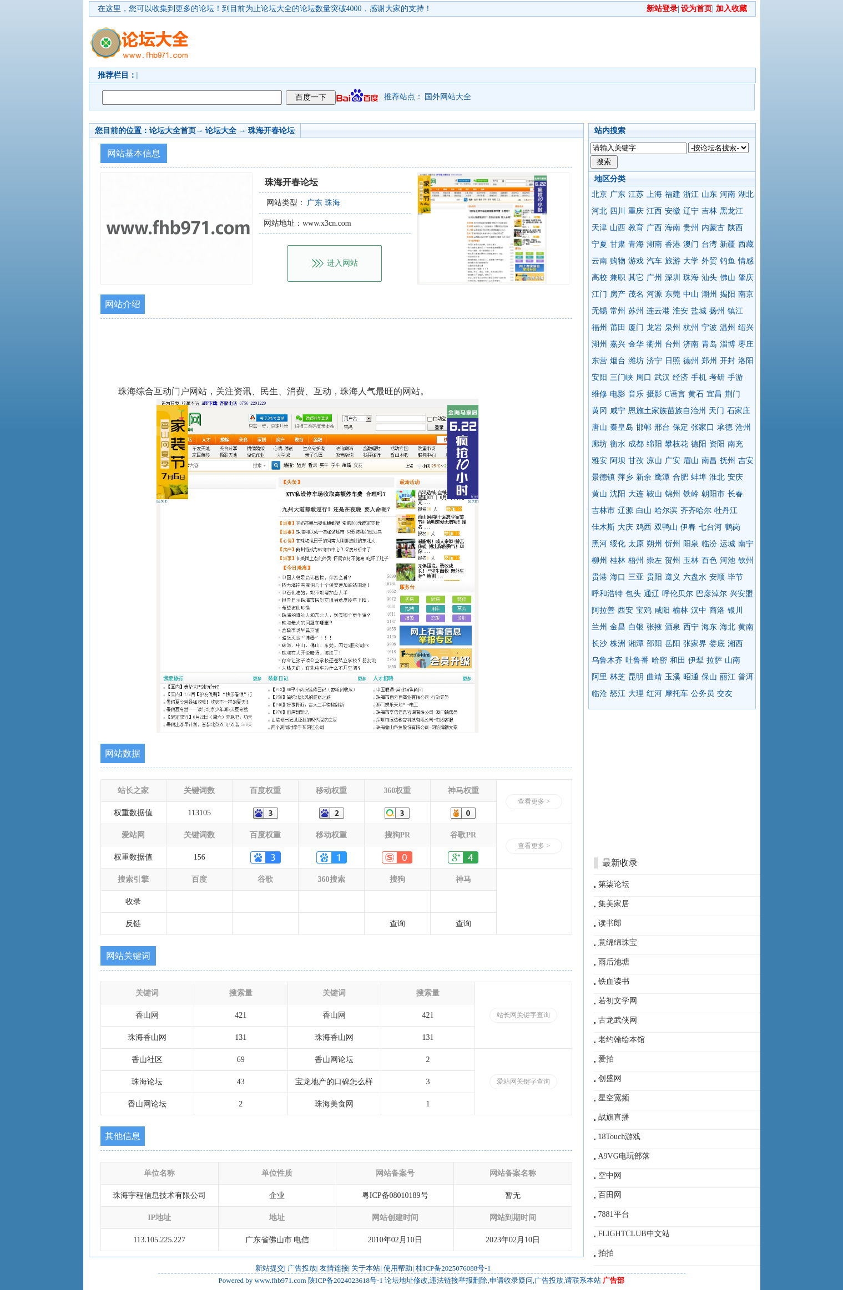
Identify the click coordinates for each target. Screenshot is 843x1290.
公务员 (702, 693)
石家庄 (738, 411)
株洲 (617, 643)
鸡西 (644, 527)
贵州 (691, 228)
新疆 (727, 244)
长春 (735, 494)
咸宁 (617, 411)
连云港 (658, 311)
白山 (644, 510)
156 (199, 857)
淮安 (680, 311)
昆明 (636, 677)
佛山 (727, 277)
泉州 (672, 327)
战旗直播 (613, 1117)
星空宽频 (613, 1098)
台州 (672, 344)
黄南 (746, 627)
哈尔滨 (666, 510)
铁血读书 (613, 981)
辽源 (625, 510)
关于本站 (365, 1268)
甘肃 (617, 244)
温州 (727, 327)
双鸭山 (666, 527)
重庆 (636, 211)
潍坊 (636, 361)
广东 (617, 194)
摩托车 (676, 693)
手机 (698, 377)
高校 (599, 277)
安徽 (672, 211)
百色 (709, 560)
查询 (397, 924)
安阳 (599, 377)
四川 (617, 211)
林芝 (617, 677)
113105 (199, 813)
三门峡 (621, 377)
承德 (725, 427)
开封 (727, 361)
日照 (672, 361)
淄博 (727, 344)
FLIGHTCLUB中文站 (634, 1234)
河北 (599, 211)
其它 (636, 277)
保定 (680, 427)
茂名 (636, 294)
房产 (617, 294)
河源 (654, 294)
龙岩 (654, 327)
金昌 (617, 627)
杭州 (691, 327)
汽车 (654, 261)
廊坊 (599, 444)
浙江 (691, 194)
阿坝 (617, 460)
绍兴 (746, 327)
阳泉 (691, 544)
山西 (617, 228)
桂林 (617, 560)
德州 (691, 361)
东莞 (672, 294)
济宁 (654, 361)
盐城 (698, 311)
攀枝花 (676, 444)
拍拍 (606, 1253)
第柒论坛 (613, 884)
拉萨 (714, 660)
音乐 (636, 394)
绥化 (617, 544)
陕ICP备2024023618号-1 (345, 1280)
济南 (691, 344)
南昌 (709, 460)
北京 (599, 194)
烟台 (617, 361)
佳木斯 (603, 527)
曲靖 (654, 677)
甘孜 (636, 460)
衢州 (654, 344)
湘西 (735, 643)
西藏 (746, 244)
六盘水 (694, 577)
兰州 (599, 627)
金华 (636, 344)
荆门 (732, 394)
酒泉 (672, 627)
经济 (680, 377)
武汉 (662, 377)
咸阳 (662, 610)
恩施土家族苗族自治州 (667, 411)
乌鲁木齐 (607, 660)
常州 (617, 311)
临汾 (709, 544)
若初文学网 (617, 1001)
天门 (716, 411)
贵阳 (654, 577)
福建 (672, 194)
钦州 (746, 560)
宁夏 (599, 244)
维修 (599, 394)
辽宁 (691, 211)
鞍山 (654, 494)
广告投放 (301, 1268)
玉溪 (672, 677)
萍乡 (625, 477)
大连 (636, 494)
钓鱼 (727, 261)
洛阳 (746, 361)
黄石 (696, 394)
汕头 (709, 277)
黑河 (599, 544)
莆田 (617, 327)
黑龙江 (731, 211)
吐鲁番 (637, 660)
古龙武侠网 (617, 1020)
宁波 (709, 327)
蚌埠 (698, 477)
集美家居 (613, 904)
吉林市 (603, 510)
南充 (735, 444)
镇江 (735, 311)
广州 (654, 277)
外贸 (709, 261)
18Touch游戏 (619, 1136)
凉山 (654, 460)
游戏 (636, 261)
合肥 (680, 477)
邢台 (662, 427)
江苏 (636, 194)
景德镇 (603, 477)
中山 (691, 294)
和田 (677, 660)
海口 (617, 577)
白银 (636, 627)
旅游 (672, 261)
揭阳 (727, 294)
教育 (636, 228)
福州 (599, 327)
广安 (672, 460)
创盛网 (610, 1078)
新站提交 (269, 1268)
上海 (654, 194)
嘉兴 (617, 344)
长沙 (599, 643)
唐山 (599, 427)
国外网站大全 (448, 97)
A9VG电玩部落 (624, 1156)
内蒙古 (713, 228)
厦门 (636, 327)
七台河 (710, 527)
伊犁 (696, 660)
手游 (735, 377)
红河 (654, 693)
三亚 (636, 577)
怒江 (617, 693)
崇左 (654, 560)
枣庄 (746, 344)
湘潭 (636, 643)
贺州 (672, 560)
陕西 (735, 228)
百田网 (610, 1195)
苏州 (636, 311)
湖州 (599, 344)
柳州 (599, 560)
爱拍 (606, 1059)
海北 (727, 627)
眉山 (691, 460)
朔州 (654, 544)
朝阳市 (713, 494)
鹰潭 (662, 477)
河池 (727, 560)
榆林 (680, 610)
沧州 (743, 427)
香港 (672, 244)
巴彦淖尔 (711, 594)
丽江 (727, 677)
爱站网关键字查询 (523, 1081)
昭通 (691, 677)
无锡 (599, 311)
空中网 (610, 1175)
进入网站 (342, 263)
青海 (636, 244)
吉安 (746, 460)
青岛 (709, 344)
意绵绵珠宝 (617, 942)
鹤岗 (732, 527)
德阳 (698, 444)
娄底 (717, 643)
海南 (672, 228)
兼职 (617, 277)
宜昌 (714, 394)
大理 (636, 693)
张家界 (694, 643)
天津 (599, 228)
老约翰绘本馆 (621, 1039)
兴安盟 (741, 594)
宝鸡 (644, 610)
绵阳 (654, 444)
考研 (717, 377)
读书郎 (610, 923)
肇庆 (746, 277)
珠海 (691, 277)
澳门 (691, 244)
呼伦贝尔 (677, 594)
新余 (644, 477)
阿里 (599, 677)
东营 (599, 361)
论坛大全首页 (172, 130)
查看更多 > (534, 801)
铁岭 (691, 494)
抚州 (727, 460)
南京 (746, 294)
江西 (654, 211)
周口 (644, 377)
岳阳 (672, 643)
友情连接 (334, 1268)
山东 (709, 194)
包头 (633, 594)
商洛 (717, 610)
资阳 (717, 444)
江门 (599, 294)
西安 (625, 610)
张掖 (654, 627)
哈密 (659, 660)
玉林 (691, 560)
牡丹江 (726, 510)
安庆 (735, 477)
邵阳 (654, 643)
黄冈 (599, 411)
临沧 (599, 693)
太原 (636, 544)
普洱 (746, 677)
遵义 (672, 577)
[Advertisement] (485, 42)
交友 (725, 693)
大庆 (625, 527)
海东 (709, 627)
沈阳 (617, 494)
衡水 (617, 444)
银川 (735, 610)
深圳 (672, 277)
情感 (746, 261)
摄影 (654, 394)
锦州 (672, 494)
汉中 (698, 610)
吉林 (709, 211)
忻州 (672, 544)
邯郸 (644, 427)
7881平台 (613, 1214)
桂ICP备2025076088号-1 (453, 1268)
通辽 (651, 594)
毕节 (735, 577)
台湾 (709, 244)
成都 (636, 444)
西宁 (691, 627)
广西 (654, 228)
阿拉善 (603, 610)
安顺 (717, 577)
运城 (727, 544)
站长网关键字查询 (523, 1015)
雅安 (599, 460)
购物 (617, 261)
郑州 (709, 361)
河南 (727, 194)
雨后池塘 (613, 962)
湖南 (654, 244)
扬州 (717, 311)
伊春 (688, 527)
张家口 (702, 427)
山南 (732, 660)
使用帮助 (397, 1268)
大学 (691, 261)
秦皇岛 (621, 427)
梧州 (636, 560)
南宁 (746, 544)
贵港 (599, 577)
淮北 (717, 477)
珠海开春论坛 (271, 130)
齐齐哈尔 (695, 510)
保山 (709, 677)
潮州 (709, 294)
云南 (599, 261)
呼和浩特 (607, 594)
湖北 (746, 194)
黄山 (599, 494)
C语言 (675, 394)
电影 (617, 394)
